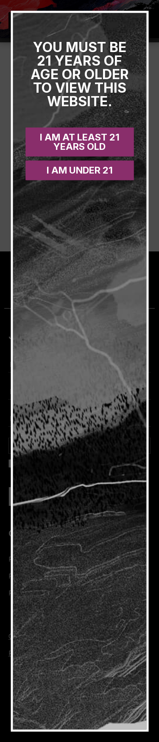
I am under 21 (80, 169)
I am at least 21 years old (80, 141)
